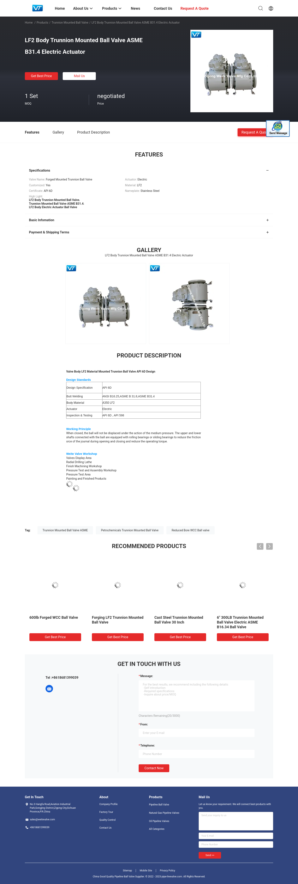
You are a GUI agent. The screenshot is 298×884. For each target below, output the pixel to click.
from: (144, 724)
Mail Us (79, 76)
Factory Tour (106, 812)
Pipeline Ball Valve (159, 804)
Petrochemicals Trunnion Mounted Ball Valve (130, 530)
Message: (146, 676)
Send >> (209, 855)
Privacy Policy (167, 870)
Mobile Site (146, 870)
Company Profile (108, 804)
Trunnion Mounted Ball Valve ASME (65, 530)
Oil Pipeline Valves (159, 821)
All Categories (156, 829)
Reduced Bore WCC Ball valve (190, 530)
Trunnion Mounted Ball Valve (70, 22)
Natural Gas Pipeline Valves (164, 812)
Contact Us (105, 827)
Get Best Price (41, 76)
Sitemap (127, 870)
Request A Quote (255, 132)
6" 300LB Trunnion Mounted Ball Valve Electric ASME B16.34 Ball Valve (240, 622)
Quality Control (107, 819)
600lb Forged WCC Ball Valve (53, 617)
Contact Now (153, 768)
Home (29, 22)
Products (42, 22)
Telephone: (147, 745)
